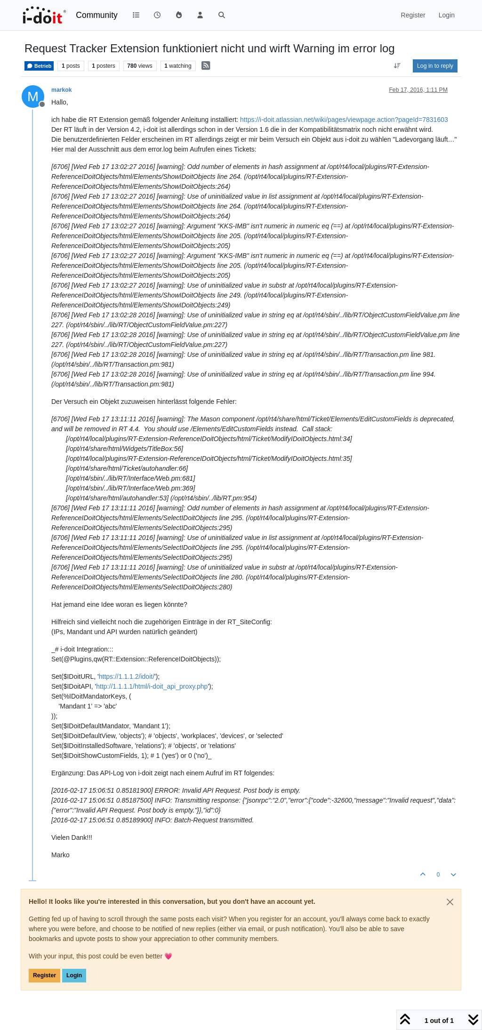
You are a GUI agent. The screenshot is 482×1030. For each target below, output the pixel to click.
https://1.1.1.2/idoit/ (126, 676)
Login (74, 975)
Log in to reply (435, 66)
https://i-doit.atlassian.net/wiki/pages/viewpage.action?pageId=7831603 (344, 119)
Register (44, 975)
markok (61, 90)
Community (97, 15)
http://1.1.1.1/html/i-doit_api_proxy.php (152, 686)
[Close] (450, 902)
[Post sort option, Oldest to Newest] (397, 65)
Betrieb (39, 66)
